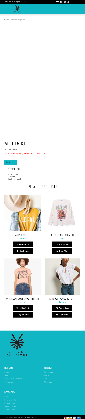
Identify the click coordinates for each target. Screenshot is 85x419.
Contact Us (8, 382)
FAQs (6, 397)
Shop (6, 375)
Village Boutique (21, 417)
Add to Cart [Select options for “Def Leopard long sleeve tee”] (64, 244)
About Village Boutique (13, 379)
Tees (12, 19)
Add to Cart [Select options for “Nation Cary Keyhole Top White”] (64, 308)
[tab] (10, 162)
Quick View (24, 251)
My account (48, 372)
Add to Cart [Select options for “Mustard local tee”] (24, 244)
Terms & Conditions (11, 410)
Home (6, 19)
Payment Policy (10, 400)
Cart (45, 379)
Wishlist (47, 375)
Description (10, 162)
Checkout (48, 382)
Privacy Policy (9, 403)
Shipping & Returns (11, 406)
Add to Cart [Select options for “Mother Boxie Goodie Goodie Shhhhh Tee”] (24, 308)
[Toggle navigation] (80, 9)
